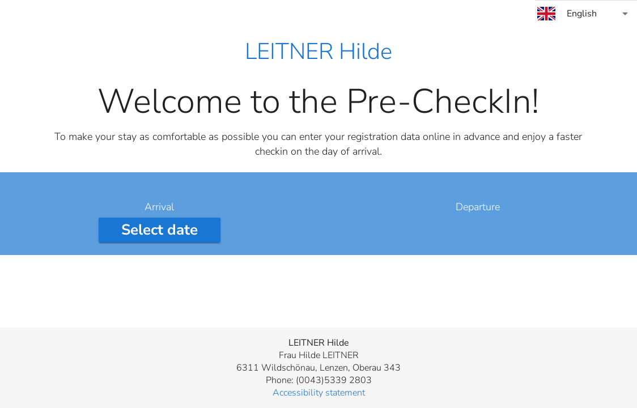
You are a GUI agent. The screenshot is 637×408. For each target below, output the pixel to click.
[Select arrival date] (159, 230)
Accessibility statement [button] (319, 392)
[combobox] (586, 13)
